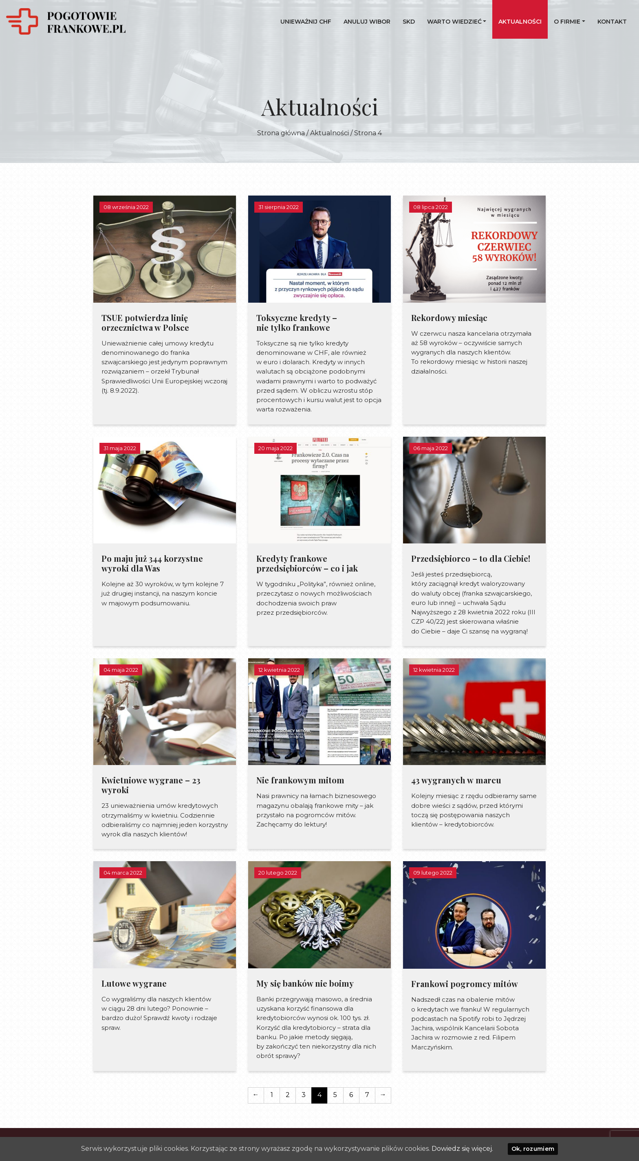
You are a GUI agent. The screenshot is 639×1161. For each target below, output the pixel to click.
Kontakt (612, 21)
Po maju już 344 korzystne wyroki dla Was (152, 563)
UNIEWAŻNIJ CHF (305, 21)
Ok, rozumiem (533, 1148)
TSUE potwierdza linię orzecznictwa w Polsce (145, 322)
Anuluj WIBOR (367, 21)
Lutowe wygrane (134, 983)
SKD (409, 21)
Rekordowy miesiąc (449, 317)
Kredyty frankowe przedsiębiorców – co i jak (307, 563)
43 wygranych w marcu (456, 779)
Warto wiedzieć (454, 21)
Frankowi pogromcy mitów (464, 983)
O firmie (567, 21)
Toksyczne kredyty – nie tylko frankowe (296, 322)
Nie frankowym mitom (300, 779)
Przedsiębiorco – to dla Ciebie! (470, 558)
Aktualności (520, 21)
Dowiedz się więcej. (462, 1148)
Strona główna (281, 133)
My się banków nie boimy (305, 983)
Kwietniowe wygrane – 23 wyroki (151, 784)
